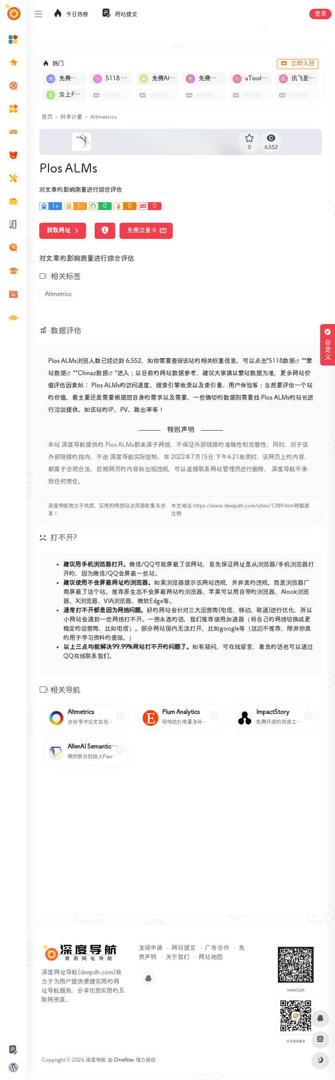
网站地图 (210, 957)
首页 (46, 117)
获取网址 (63, 231)
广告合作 (217, 948)
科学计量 (71, 117)
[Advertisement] (180, 846)
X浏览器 (86, 601)
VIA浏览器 (117, 601)
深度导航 (95, 1060)
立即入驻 (297, 63)
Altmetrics (103, 117)
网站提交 (183, 948)
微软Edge (150, 601)
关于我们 (177, 957)
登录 (320, 13)
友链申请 (150, 948)
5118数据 (282, 361)
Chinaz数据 (93, 373)
